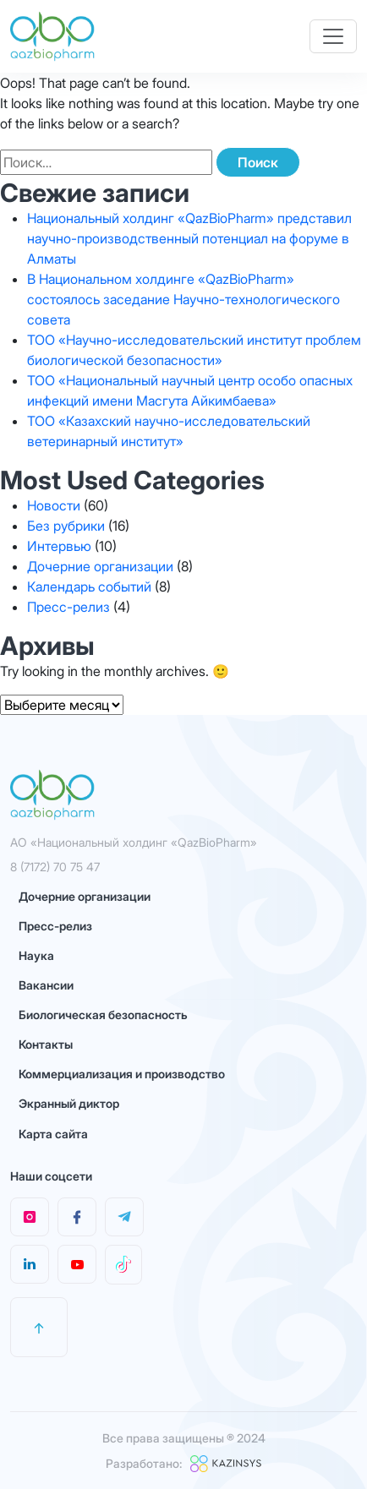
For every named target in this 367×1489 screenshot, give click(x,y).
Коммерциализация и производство (122, 1073)
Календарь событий (89, 586)
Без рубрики (66, 525)
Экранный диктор (69, 1103)
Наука (36, 955)
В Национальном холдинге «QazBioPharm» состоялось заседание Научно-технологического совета (183, 299)
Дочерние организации (100, 566)
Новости (53, 505)
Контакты (46, 1044)
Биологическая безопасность (103, 1014)
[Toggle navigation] (333, 36)
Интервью (59, 545)
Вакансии (46, 985)
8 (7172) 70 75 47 (55, 866)
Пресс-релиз (68, 606)
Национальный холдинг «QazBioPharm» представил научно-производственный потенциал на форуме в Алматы (189, 238)
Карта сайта (53, 1133)
